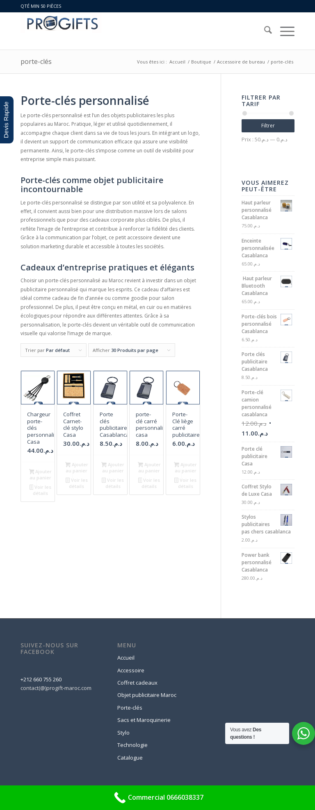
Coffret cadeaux (137, 682)
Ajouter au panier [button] (40, 474)
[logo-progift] (61, 31)
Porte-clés (129, 707)
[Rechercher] (264, 31)
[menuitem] (264, 31)
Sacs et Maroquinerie (144, 720)
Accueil (126, 657)
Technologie (132, 745)
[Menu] (283, 31)
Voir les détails (41, 490)
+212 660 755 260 (41, 679)
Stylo (123, 732)
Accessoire (130, 670)
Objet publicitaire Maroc (146, 695)
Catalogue (130, 757)
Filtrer (268, 125)
